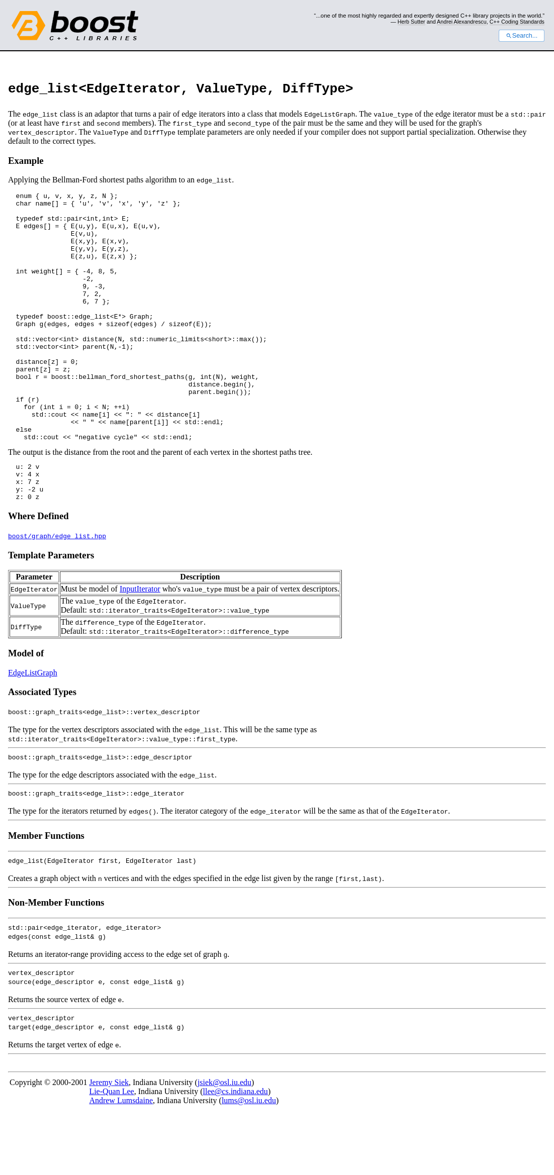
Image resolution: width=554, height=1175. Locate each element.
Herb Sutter (411, 22)
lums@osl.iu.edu (249, 1160)
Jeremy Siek (109, 1142)
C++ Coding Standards (517, 22)
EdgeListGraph (32, 733)
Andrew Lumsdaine (121, 1160)
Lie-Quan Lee (111, 1151)
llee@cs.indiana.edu (235, 1151)
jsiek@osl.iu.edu (224, 1142)
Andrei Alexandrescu (462, 22)
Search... (521, 35)
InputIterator (140, 649)
